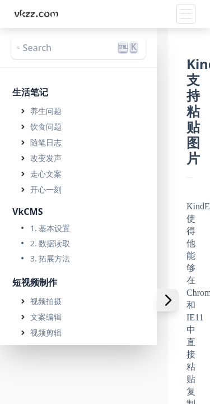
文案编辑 (46, 316)
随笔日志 (46, 142)
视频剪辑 (46, 332)
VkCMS (27, 211)
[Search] (78, 47)
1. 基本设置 (50, 228)
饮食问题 (46, 126)
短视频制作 (34, 282)
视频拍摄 (46, 301)
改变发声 (46, 158)
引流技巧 (46, 364)
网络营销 (30, 386)
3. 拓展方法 (50, 258)
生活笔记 (30, 92)
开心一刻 (46, 189)
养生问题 (46, 110)
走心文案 (46, 173)
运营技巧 (46, 348)
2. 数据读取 (50, 243)
